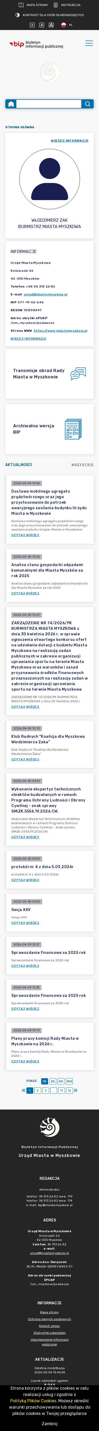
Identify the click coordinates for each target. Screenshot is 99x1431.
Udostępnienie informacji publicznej (50, 1342)
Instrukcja (67, 5)
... (53, 1090)
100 (69, 1081)
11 (61, 1090)
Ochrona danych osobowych (49, 1319)
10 (44, 1081)
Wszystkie (83, 464)
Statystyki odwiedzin (50, 1333)
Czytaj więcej (25, 535)
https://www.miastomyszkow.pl (60, 331)
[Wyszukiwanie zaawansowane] (48, 104)
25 (53, 1081)
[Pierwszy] (24, 1090)
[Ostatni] (75, 1090)
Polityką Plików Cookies (33, 1400)
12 (69, 1090)
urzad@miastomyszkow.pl (46, 294)
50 (61, 1081)
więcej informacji (69, 140)
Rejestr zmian (49, 1326)
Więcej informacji (28, 338)
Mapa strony (33, 5)
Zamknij (50, 1423)
